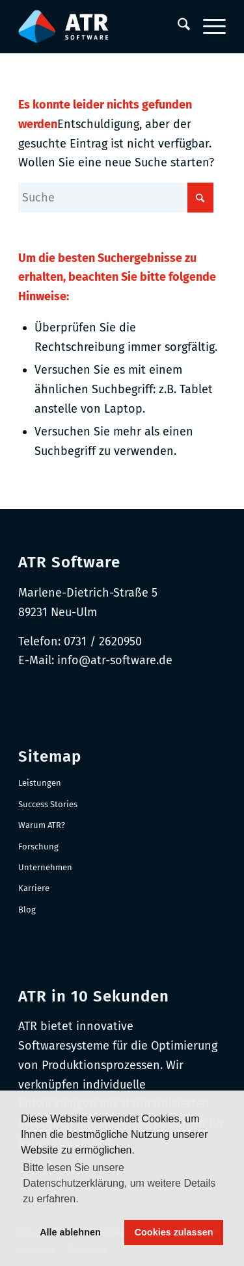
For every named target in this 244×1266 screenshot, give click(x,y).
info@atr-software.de (114, 660)
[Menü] (208, 27)
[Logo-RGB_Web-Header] (101, 27)
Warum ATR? (41, 825)
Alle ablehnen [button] (70, 1232)
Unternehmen (45, 867)
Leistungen (39, 783)
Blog (27, 909)
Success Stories (47, 804)
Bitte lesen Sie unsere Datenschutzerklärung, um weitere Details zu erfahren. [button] (119, 1183)
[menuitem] (177, 27)
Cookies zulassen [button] (174, 1232)
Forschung (38, 846)
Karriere (33, 888)
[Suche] (177, 27)
